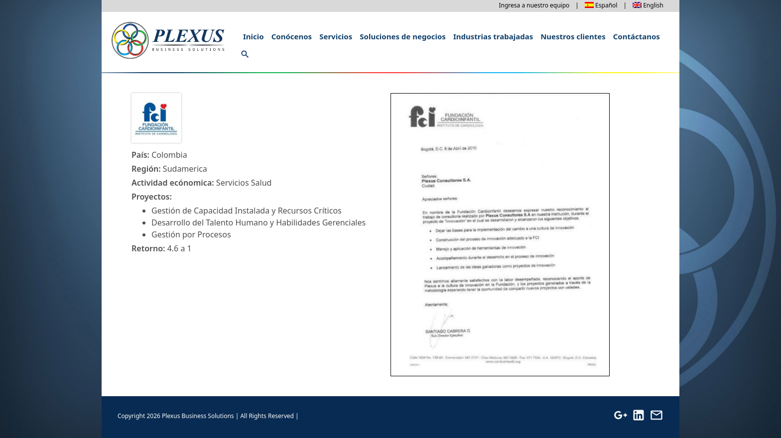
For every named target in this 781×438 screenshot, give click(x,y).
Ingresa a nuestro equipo (534, 5)
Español (606, 5)
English (653, 5)
